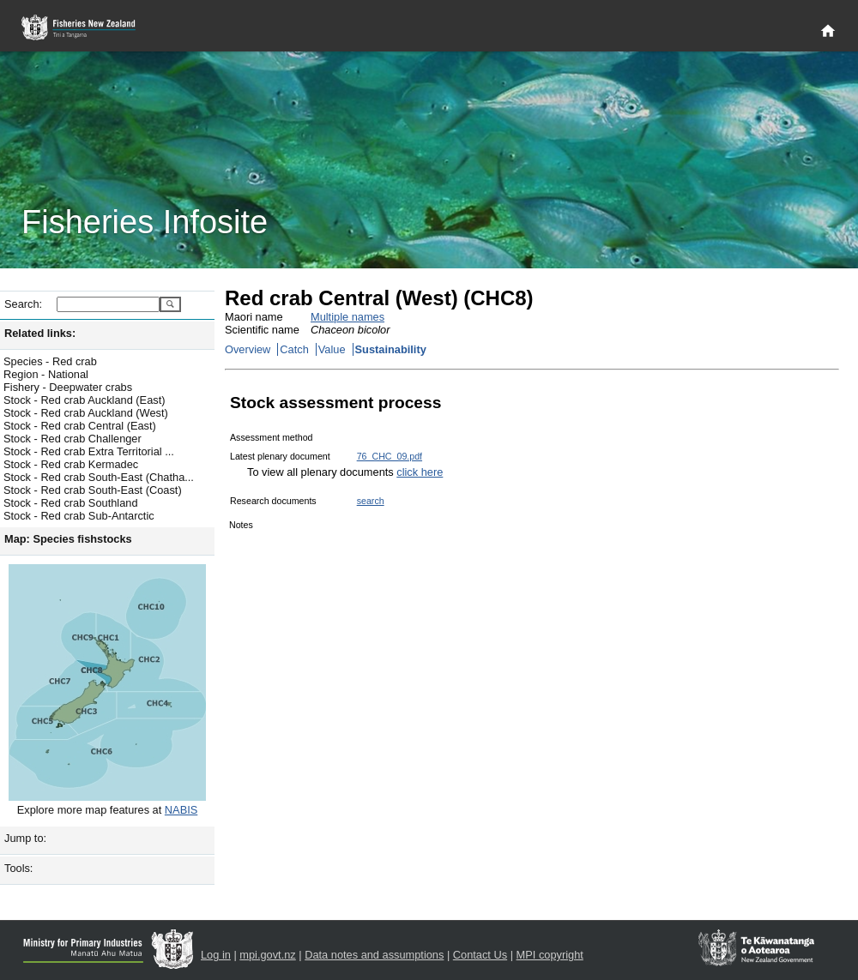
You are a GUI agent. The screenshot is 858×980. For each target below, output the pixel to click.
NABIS (181, 809)
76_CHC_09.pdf (389, 456)
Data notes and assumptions (374, 954)
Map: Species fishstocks (68, 538)
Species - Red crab (50, 361)
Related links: (40, 333)
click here (419, 472)
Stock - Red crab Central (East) (79, 425)
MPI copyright (550, 954)
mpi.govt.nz (267, 954)
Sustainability (390, 349)
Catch (294, 349)
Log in (216, 954)
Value (332, 349)
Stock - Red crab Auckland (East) (84, 400)
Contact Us (480, 954)
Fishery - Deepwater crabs (67, 387)
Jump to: (25, 838)
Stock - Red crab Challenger (72, 438)
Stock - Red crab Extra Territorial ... (88, 451)
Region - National (45, 374)
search (370, 501)
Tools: (18, 868)
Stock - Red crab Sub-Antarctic (78, 515)
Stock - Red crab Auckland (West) (85, 412)
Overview (247, 349)
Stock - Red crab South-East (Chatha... (98, 477)
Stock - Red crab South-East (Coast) (92, 490)
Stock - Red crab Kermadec (70, 464)
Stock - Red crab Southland (70, 502)
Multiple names (347, 316)
